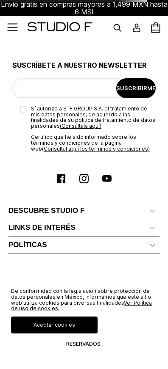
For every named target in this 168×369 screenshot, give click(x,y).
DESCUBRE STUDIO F (46, 211)
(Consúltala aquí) (80, 126)
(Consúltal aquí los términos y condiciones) (96, 149)
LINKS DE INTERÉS (42, 227)
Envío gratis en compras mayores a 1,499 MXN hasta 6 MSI (84, 8)
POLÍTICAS (27, 245)
